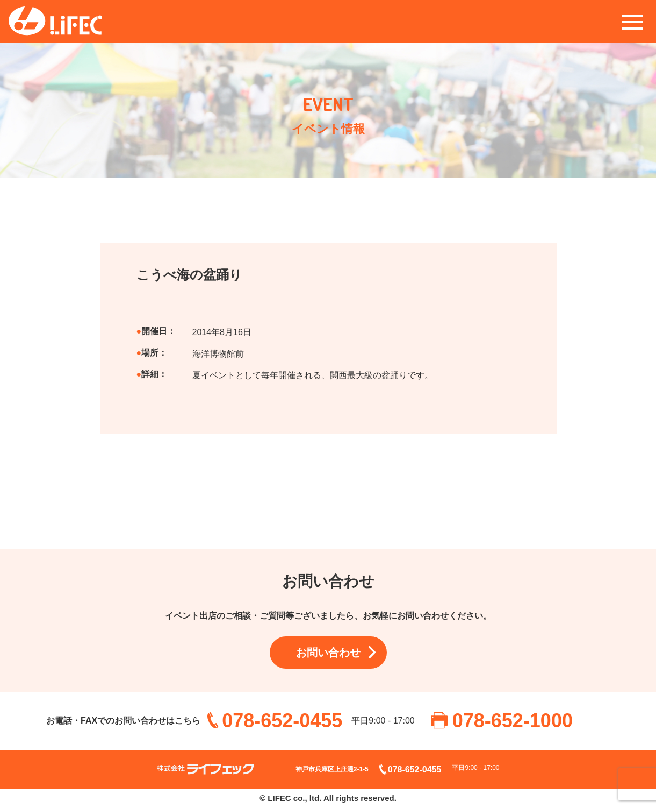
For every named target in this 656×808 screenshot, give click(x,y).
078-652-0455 (282, 721)
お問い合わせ (328, 652)
